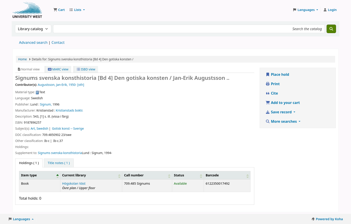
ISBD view (86, 69)
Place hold (277, 74)
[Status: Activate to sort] (188, 175)
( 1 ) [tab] (29, 163)
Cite (271, 93)
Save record (279, 112)
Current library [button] (74, 175)
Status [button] (179, 175)
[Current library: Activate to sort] (91, 175)
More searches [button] (281, 121)
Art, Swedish (39, 128)
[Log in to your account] (329, 10)
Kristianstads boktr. (69, 110)
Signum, (46, 104)
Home (22, 59)
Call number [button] (133, 175)
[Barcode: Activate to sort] (227, 175)
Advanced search (33, 42)
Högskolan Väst (74, 183)
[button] (58, 10)
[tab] (58, 162)
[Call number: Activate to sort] (147, 175)
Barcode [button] (212, 175)
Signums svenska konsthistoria (60, 153)
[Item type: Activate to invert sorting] (39, 175)
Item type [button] (29, 175)
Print (272, 83)
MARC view (58, 69)
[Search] (331, 29)
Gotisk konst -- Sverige (68, 128)
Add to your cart (282, 102)
